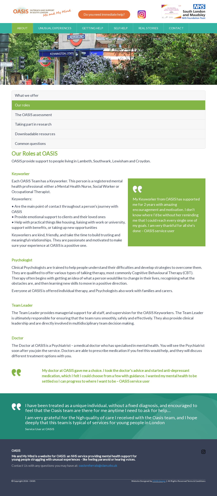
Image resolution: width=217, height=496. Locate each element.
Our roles (22, 105)
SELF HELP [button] (121, 28)
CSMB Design (158, 481)
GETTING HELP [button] (92, 28)
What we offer (27, 95)
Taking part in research (33, 124)
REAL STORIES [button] (148, 28)
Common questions (30, 143)
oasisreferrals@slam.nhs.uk (98, 465)
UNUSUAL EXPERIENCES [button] (54, 28)
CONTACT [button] (176, 28)
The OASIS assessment (33, 114)
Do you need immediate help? (104, 14)
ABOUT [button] (22, 28)
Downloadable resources (35, 134)
